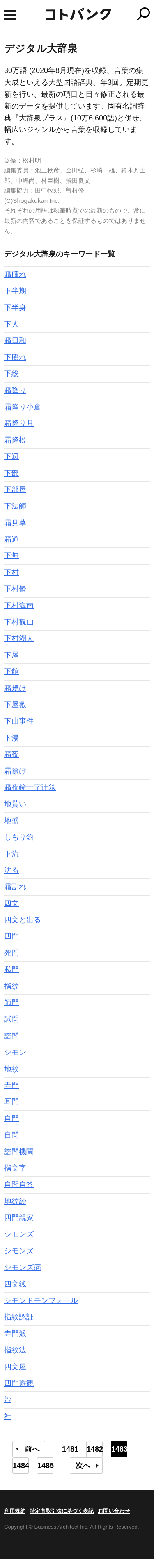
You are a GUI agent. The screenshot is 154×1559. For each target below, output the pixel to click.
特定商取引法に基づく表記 (62, 1511)
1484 (21, 1465)
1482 (95, 1449)
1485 (45, 1465)
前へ (32, 1449)
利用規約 (14, 1511)
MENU (10, 15)
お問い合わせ (114, 1511)
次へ (83, 1465)
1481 (70, 1449)
